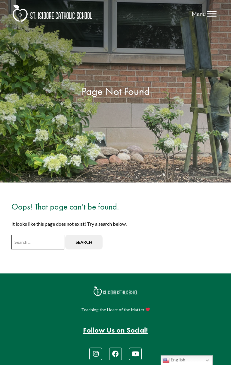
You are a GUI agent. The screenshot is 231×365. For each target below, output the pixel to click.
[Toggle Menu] (212, 14)
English (173, 360)
